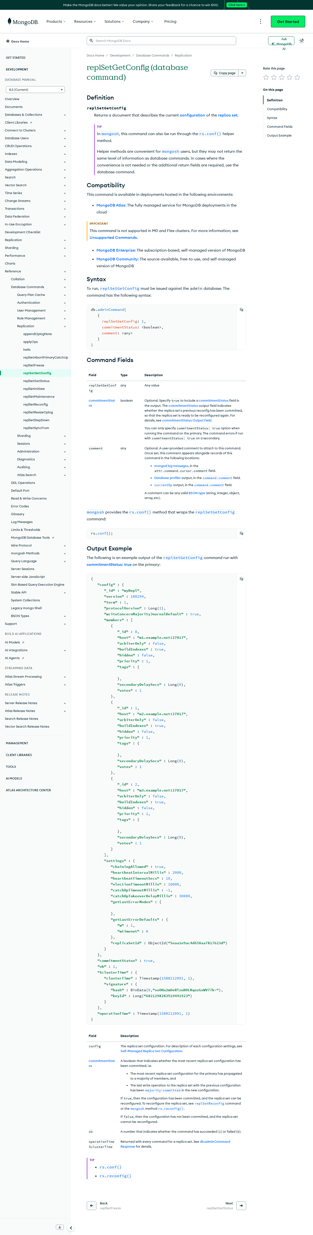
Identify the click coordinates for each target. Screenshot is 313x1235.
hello (27, 349)
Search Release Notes (21, 719)
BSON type (197, 493)
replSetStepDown (36, 420)
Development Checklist (22, 232)
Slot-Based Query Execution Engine (37, 584)
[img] (266, 77)
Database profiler (167, 478)
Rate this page (274, 68)
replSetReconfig (35, 404)
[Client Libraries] (35, 122)
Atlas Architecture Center (28, 790)
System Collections (25, 600)
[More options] (242, 73)
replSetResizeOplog (38, 412)
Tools (11, 767)
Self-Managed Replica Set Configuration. (151, 1050)
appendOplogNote (37, 334)
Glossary (17, 514)
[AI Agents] (35, 658)
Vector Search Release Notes (27, 726)
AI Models (14, 778)
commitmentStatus (214, 400)
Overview (12, 99)
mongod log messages (171, 466)
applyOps (30, 342)
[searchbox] (161, 40)
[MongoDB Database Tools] (35, 537)
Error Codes (20, 506)
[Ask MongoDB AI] (281, 40)
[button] (35, 89)
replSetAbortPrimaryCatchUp (45, 357)
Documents (14, 107)
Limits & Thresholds (25, 530)
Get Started (288, 21)
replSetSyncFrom (36, 428)
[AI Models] (35, 642)
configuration (192, 115)
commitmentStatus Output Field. (187, 420)
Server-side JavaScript (28, 577)
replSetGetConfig (37, 373)
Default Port (20, 490)
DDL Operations (23, 483)
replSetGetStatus (36, 381)
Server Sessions (22, 569)
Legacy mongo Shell (26, 608)
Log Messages (22, 522)
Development (17, 69)
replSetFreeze (33, 365)
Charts (10, 263)
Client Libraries (19, 755)
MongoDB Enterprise (115, 250)
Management (17, 743)
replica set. (228, 115)
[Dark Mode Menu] (301, 40)
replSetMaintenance (39, 396)
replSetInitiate (34, 389)
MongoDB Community (117, 258)
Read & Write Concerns (29, 498)
